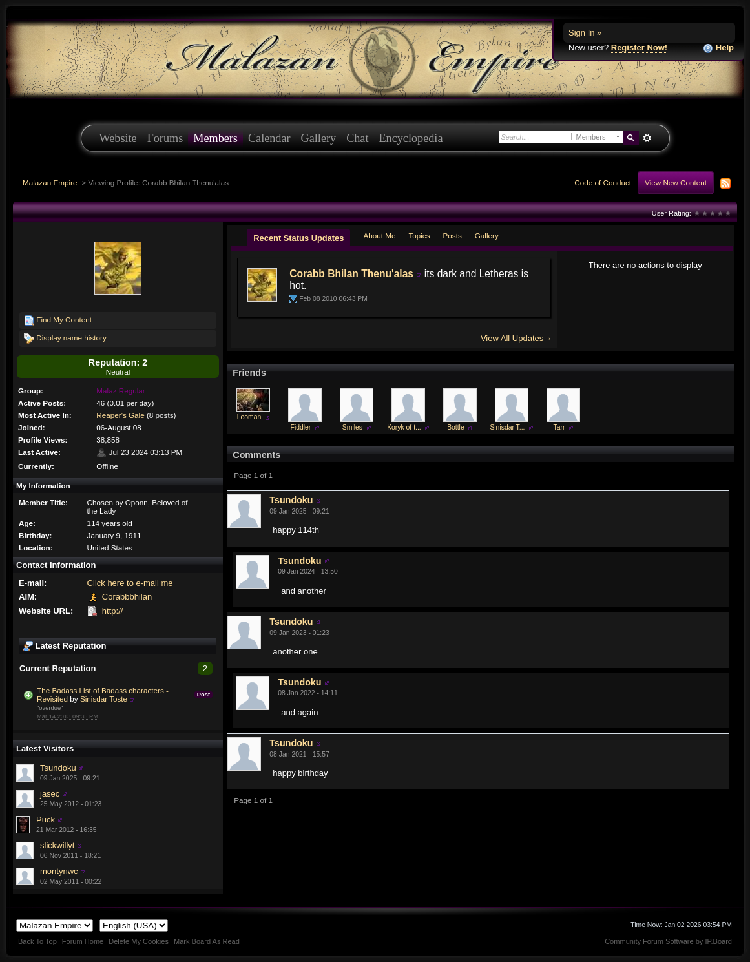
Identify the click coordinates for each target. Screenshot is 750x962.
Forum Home (82, 941)
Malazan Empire (50, 182)
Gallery (319, 138)
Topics (419, 235)
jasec (49, 794)
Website (118, 138)
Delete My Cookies (139, 941)
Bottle (455, 427)
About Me (379, 235)
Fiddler (301, 427)
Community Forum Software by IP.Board (668, 941)
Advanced (648, 138)
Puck (45, 819)
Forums (165, 138)
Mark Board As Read (207, 941)
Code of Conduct (602, 182)
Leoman (249, 417)
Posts (452, 235)
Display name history (65, 338)
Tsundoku (58, 768)
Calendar (269, 138)
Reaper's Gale (120, 415)
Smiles (352, 427)
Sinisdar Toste (103, 699)
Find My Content (58, 320)
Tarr (559, 427)
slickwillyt (57, 845)
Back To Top (37, 941)
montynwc (59, 871)
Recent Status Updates (298, 238)
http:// (112, 611)
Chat (357, 138)
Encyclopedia (411, 138)
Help (718, 48)
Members (215, 138)
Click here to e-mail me (130, 583)
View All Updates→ (516, 338)
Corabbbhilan (127, 596)
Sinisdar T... (507, 427)
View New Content (676, 182)
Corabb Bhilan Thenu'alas (351, 273)
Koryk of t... (404, 427)
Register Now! (639, 47)
